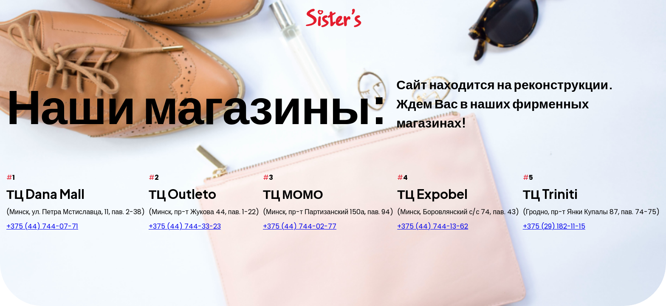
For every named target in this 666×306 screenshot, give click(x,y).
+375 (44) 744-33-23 (185, 226)
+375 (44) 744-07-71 (42, 226)
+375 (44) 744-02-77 (299, 226)
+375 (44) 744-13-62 (432, 226)
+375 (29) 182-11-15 (554, 226)
